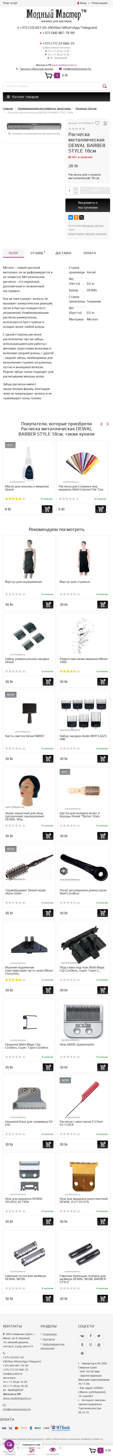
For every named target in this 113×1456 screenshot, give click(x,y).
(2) (15, 499)
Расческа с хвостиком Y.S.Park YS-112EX (81, 1123)
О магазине (50, 1334)
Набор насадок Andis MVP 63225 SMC (83, 737)
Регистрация (99, 2)
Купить (95, 190)
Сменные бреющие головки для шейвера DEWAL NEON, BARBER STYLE (83, 1279)
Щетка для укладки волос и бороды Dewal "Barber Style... (80, 814)
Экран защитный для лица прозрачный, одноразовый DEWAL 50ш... (24, 816)
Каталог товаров (23, 97)
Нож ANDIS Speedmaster (77, 1044)
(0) (69, 499)
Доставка (63, 253)
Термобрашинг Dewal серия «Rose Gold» (25, 891)
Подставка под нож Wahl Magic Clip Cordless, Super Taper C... (82, 968)
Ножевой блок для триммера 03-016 (29, 1123)
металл (90, 233)
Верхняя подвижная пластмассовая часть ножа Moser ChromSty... (29, 970)
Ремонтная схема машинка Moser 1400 (84, 660)
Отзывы (38, 252)
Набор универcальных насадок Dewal (27, 660)
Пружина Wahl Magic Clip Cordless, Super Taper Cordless (26, 1046)
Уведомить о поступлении (88, 205)
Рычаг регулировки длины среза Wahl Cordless (83, 891)
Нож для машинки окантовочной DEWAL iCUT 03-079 (84, 1200)
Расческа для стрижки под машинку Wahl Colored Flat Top (81, 487)
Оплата (90, 253)
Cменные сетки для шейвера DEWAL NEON (25, 1277)
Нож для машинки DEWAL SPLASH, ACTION (24, 1200)
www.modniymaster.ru (64, 65)
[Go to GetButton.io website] (9, 1452)
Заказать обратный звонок (36, 68)
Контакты (49, 1339)
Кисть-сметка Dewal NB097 (24, 736)
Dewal (72, 233)
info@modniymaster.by (77, 68)
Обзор (13, 253)
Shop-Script (10, 2)
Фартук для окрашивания (23, 582)
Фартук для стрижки (75, 582)
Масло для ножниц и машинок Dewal (27, 487)
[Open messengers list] (9, 1444)
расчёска (101, 233)
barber (81, 233)
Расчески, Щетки (92, 225)
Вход (81, 2)
